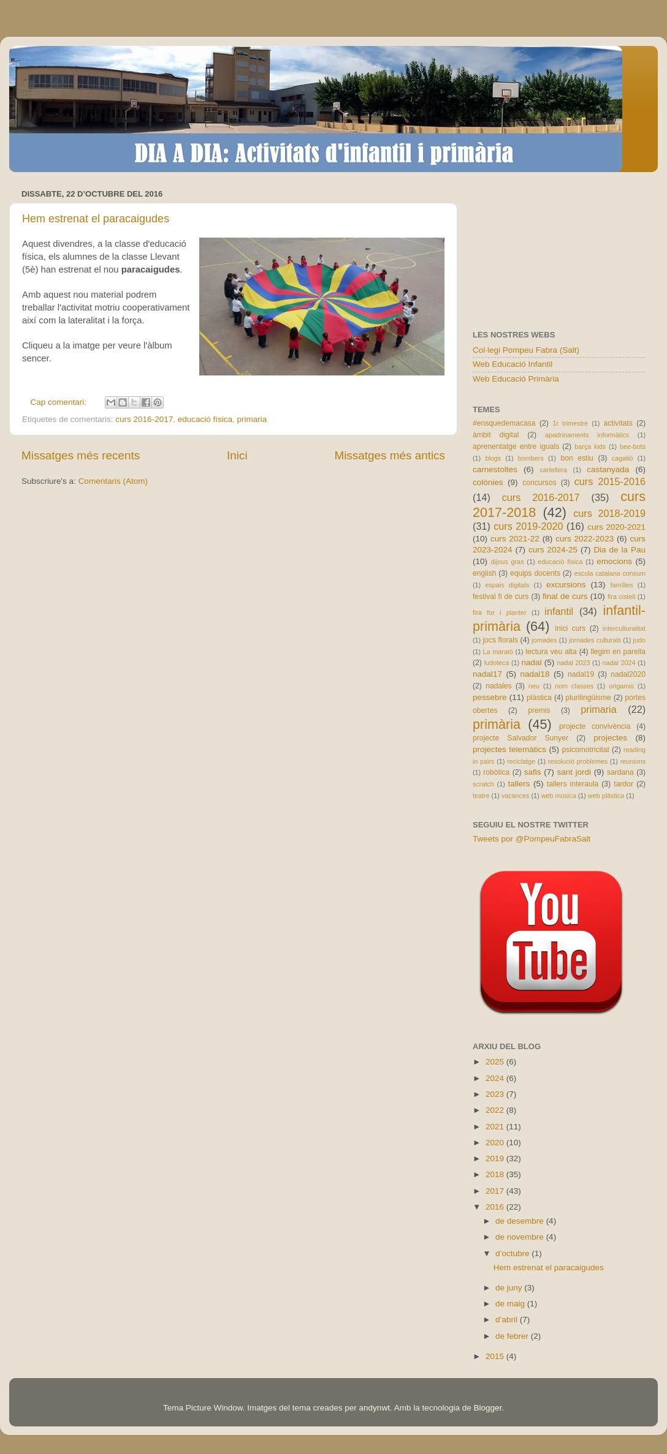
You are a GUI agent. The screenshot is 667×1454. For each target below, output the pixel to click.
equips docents (535, 573)
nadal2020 (628, 674)
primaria (252, 419)
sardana (620, 772)
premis (539, 710)
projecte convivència (594, 726)
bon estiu (576, 458)
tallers (519, 783)
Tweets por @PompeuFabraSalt (531, 838)
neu (533, 686)
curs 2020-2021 (616, 527)
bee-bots (633, 446)
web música (558, 795)
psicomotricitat (585, 749)
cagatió (622, 458)
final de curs (565, 596)
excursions (566, 584)
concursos (539, 482)
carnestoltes (495, 469)
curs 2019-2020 (528, 526)
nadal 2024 (619, 662)
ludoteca (496, 662)
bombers (531, 458)
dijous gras (507, 561)
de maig (511, 1303)
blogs (493, 458)
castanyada (608, 469)
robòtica (496, 772)
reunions (633, 761)
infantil (558, 611)
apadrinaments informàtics (587, 435)
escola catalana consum (610, 573)
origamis (621, 686)
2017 (496, 1191)
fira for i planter (500, 612)
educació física (205, 419)
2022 (496, 1110)
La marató (498, 651)
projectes (610, 737)
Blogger (487, 1407)
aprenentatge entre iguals (516, 446)
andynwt (374, 1407)
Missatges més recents (80, 455)
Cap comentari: (60, 402)
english (484, 573)
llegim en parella (618, 651)
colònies (488, 482)
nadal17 (487, 674)
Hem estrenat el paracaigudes (95, 219)
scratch (483, 784)
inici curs (570, 628)
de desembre (520, 1221)
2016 (496, 1206)
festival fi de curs (501, 596)
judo (639, 640)
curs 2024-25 (552, 549)
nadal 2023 (573, 662)
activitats (617, 423)
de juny (509, 1287)
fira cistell (621, 596)
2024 (496, 1078)
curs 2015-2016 (610, 481)
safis (532, 772)
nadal (532, 662)
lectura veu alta (550, 651)
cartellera (553, 469)
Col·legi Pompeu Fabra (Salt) (526, 350)
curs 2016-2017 (144, 419)
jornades (544, 640)
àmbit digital (496, 435)
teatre (481, 795)
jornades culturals (595, 640)
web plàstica (606, 795)
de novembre (520, 1236)
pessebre (490, 697)
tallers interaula (572, 784)
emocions (614, 561)
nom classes (574, 686)
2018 (496, 1174)
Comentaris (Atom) (113, 481)
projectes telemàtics (509, 749)
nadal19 (581, 674)
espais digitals (507, 585)
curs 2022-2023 (584, 538)
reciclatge (521, 761)
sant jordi (574, 772)
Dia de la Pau (619, 549)
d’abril (507, 1319)
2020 (496, 1142)
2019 (496, 1158)
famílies (621, 585)
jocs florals (500, 640)
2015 (496, 1356)
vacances (515, 795)
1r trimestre (570, 423)
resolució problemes (578, 761)
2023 (496, 1094)
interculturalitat (624, 628)
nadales (499, 686)
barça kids (590, 446)
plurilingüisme (588, 697)
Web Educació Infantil (512, 364)
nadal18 (535, 674)
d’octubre (513, 1253)
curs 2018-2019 (609, 513)
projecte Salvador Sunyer (520, 738)
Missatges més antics (389, 455)
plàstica (539, 697)
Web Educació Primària (516, 378)
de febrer (513, 1336)
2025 (496, 1061)
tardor (623, 784)
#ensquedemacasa (504, 423)
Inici (237, 455)
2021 (496, 1126)
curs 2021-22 (514, 538)
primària (496, 724)
